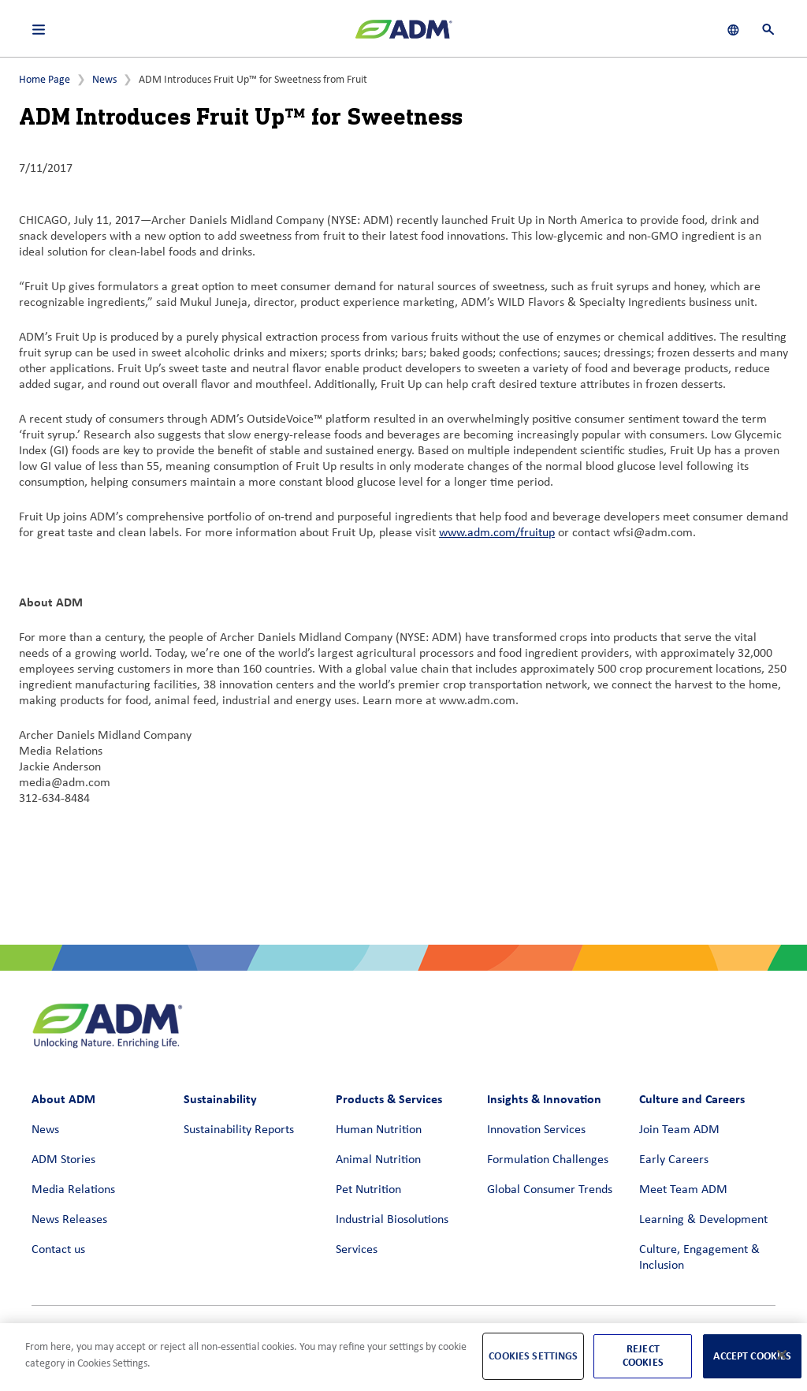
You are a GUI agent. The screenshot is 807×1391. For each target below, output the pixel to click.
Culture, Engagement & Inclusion (699, 1258)
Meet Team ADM (683, 1190)
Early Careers (673, 1160)
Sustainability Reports (239, 1130)
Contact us (58, 1250)
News (104, 80)
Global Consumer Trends (549, 1190)
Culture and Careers (692, 1098)
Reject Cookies (643, 1355)
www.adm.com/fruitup (497, 533)
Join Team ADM (679, 1130)
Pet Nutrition (368, 1190)
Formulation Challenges (547, 1160)
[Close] (781, 1354)
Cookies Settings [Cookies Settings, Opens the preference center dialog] (533, 1356)
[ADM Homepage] (403, 35)
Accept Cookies (752, 1356)
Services (356, 1250)
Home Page (44, 80)
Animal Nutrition (378, 1160)
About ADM (63, 1098)
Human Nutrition (379, 1130)
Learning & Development (703, 1220)
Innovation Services (536, 1130)
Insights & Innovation (544, 1098)
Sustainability (220, 1098)
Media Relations (73, 1190)
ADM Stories (63, 1160)
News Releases (69, 1220)
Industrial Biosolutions (392, 1220)
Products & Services (389, 1098)
